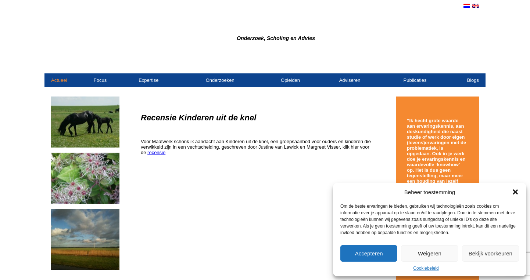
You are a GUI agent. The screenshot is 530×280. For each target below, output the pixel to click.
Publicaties (415, 80)
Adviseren (350, 80)
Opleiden (290, 80)
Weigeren (429, 253)
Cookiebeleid (425, 268)
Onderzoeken (220, 80)
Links (473, 64)
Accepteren (369, 253)
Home (398, 64)
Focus (100, 80)
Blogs (473, 80)
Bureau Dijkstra (201, 26)
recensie (156, 152)
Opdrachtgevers (446, 64)
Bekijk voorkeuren (490, 253)
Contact (416, 64)
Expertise (148, 80)
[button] (515, 192)
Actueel (59, 80)
